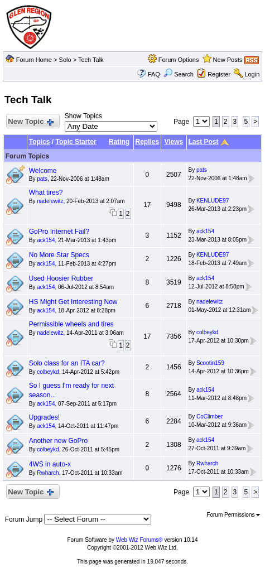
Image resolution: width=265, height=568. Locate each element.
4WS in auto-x (50, 464)
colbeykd (207, 332)
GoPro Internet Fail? (59, 231)
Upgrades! (44, 417)
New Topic (30, 122)
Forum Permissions (233, 515)
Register (219, 74)
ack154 (46, 240)
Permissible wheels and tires (71, 324)
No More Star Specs (59, 255)
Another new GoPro (58, 441)
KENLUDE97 (212, 201)
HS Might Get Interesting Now (73, 302)
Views (173, 142)
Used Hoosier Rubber (61, 278)
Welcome (43, 171)
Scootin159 (210, 363)
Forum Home (34, 59)
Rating (119, 142)
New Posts (228, 59)
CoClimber (209, 416)
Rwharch (48, 473)
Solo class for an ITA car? (67, 363)
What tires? (46, 192)
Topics (39, 142)
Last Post (204, 142)
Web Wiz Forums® (139, 540)
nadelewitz (50, 201)
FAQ (154, 74)
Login (251, 74)
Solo (65, 59)
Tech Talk (91, 59)
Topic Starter (76, 142)
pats (42, 179)
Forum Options (178, 59)
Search (178, 74)
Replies (148, 142)
